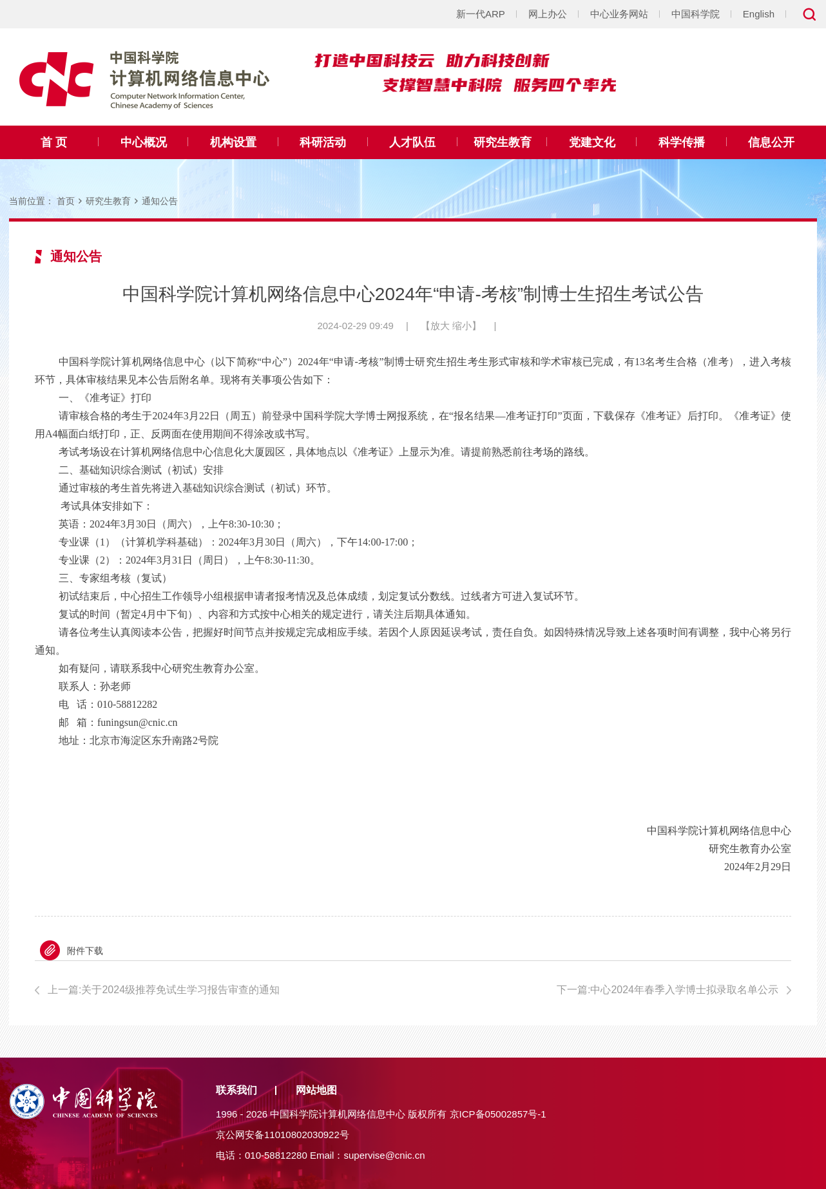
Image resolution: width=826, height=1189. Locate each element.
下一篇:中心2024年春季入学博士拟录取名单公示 (667, 989)
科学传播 (681, 142)
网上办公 (547, 13)
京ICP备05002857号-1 (498, 1113)
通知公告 (160, 201)
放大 (440, 325)
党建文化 (592, 142)
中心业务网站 (619, 13)
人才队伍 (412, 142)
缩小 (462, 325)
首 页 (54, 142)
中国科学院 (695, 13)
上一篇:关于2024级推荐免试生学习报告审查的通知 (164, 989)
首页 (66, 201)
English (758, 13)
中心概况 (143, 142)
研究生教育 (503, 142)
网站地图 (316, 1090)
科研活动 (323, 142)
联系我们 (236, 1090)
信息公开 (771, 142)
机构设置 (233, 142)
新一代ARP (480, 13)
